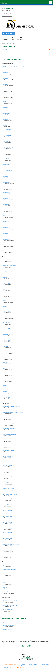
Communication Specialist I (8, 428)
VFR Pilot (5, 49)
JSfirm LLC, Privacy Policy (26, 658)
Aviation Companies (33, 665)
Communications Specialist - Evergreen (11, 406)
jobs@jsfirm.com (26, 657)
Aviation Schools (45, 664)
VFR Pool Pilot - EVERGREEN (9, 265)
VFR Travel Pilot (6, 259)
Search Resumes (7, 667)
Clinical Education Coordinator (9, 440)
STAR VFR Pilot (6, 283)
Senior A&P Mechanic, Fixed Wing (10, 494)
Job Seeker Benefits (33, 664)
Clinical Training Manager (8, 582)
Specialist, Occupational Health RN (10, 565)
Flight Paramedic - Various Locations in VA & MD (13, 66)
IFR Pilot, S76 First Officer (8, 609)
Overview (6, 39)
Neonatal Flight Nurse (7, 158)
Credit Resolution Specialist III (9, 434)
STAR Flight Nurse (7, 129)
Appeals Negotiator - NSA (8, 456)
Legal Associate (6, 573)
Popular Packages (20, 667)
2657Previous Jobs (20, 38)
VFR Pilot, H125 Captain (8, 334)
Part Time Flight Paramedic (8, 625)
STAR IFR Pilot (6, 346)
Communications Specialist (8, 418)
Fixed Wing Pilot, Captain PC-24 (10, 605)
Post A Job (45, 665)
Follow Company (9, 33)
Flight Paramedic (6, 72)
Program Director (6, 591)
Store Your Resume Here (9, 664)
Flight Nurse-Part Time (7, 629)
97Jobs (12, 38)
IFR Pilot (4, 271)
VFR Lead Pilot (6, 357)
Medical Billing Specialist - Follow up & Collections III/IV (14, 412)
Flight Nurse (5, 78)
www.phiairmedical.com (7, 16)
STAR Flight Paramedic (8, 147)
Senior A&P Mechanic (7, 465)
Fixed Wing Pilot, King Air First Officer (11, 600)
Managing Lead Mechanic (8, 488)
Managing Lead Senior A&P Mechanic (11, 544)
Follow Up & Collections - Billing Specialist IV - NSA (14, 445)
